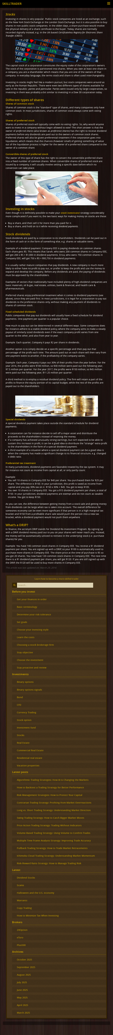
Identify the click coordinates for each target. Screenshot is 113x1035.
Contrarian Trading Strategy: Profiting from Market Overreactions (54, 802)
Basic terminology (27, 606)
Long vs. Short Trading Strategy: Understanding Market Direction (54, 810)
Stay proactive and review (31, 667)
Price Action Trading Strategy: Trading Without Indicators (49, 825)
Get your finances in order (32, 599)
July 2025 (22, 982)
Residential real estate (29, 757)
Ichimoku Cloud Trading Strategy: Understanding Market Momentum (56, 855)
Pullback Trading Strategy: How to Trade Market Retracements (52, 848)
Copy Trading (24, 908)
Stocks (10, 14)
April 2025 (22, 1005)
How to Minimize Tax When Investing (38, 915)
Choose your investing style (32, 629)
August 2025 (24, 974)
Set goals (22, 622)
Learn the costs (25, 637)
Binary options (25, 681)
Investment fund (26, 727)
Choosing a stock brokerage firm (35, 644)
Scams (20, 885)
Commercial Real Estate (30, 750)
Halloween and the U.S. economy (35, 892)
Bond (20, 697)
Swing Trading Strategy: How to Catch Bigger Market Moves (50, 817)
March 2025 (23, 1012)
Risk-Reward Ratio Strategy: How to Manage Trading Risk (49, 863)
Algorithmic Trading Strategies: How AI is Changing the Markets (53, 779)
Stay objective (25, 652)
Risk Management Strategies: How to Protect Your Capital (49, 795)
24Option (22, 929)
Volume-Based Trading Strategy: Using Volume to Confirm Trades (53, 832)
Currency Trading (26, 712)
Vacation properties (28, 765)
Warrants (22, 900)
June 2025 (22, 989)
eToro (20, 937)
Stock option (24, 720)
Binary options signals (29, 689)
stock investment (70, 212)
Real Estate (23, 742)
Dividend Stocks (26, 877)
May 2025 (22, 997)
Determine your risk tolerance (34, 614)
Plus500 (21, 945)
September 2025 (26, 967)
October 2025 (24, 959)
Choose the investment (30, 660)
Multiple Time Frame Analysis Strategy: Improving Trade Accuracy (54, 840)
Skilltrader (12, 4)
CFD (19, 704)
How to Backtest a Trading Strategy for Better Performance (50, 787)
